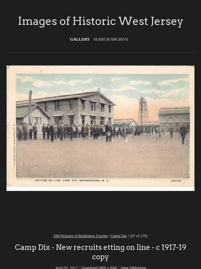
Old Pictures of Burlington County (80, 236)
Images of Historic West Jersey (100, 21)
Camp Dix (119, 236)
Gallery (80, 39)
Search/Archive (110, 39)
